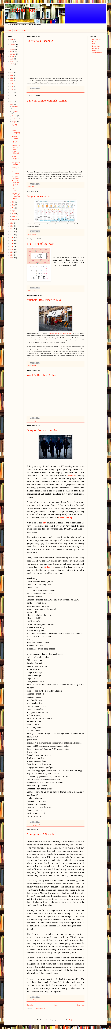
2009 (12, 237)
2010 (12, 235)
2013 (12, 226)
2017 (12, 98)
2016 (12, 101)
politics (33, 1000)
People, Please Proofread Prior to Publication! (16, 183)
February (15, 216)
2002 (12, 258)
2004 (12, 252)
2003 (12, 255)
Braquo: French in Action (42, 430)
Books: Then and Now (15, 168)
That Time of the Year (40, 243)
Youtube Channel (97, 52)
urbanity (34, 365)
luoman (59, 1020)
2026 (12, 72)
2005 (12, 249)
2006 (12, 246)
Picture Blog (95, 46)
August (14, 122)
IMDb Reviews (96, 39)
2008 (12, 240)
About (16, 30)
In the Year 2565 (15, 189)
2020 (12, 89)
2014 (12, 223)
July (13, 202)
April (14, 211)
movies (39, 825)
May (13, 208)
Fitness (12, 39)
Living (33, 290)
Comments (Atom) (40, 1008)
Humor (12, 47)
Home (9, 30)
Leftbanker (22, 9)
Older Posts (80, 1005)
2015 (12, 104)
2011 (12, 232)
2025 (12, 75)
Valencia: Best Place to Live (44, 299)
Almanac (34, 234)
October (14, 116)
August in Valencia (38, 196)
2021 (12, 87)
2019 (12, 92)
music (11, 59)
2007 (12, 243)
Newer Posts (30, 1005)
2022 (12, 84)
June (13, 205)
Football (12, 44)
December (15, 106)
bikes (33, 91)
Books (24, 30)
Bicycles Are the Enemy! (16, 177)
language (34, 825)
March (14, 214)
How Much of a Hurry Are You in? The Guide (16, 196)
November (15, 111)
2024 (12, 78)
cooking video (35, 421)
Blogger (71, 1020)
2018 (12, 95)
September (15, 119)
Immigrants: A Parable (40, 834)
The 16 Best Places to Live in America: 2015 (60, 333)
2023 (12, 81)
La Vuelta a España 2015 (42, 40)
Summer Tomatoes (15, 172)
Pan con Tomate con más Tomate (47, 100)
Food (33, 186)
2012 (12, 229)
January (14, 219)
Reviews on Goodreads (95, 49)
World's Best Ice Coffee (41, 375)
